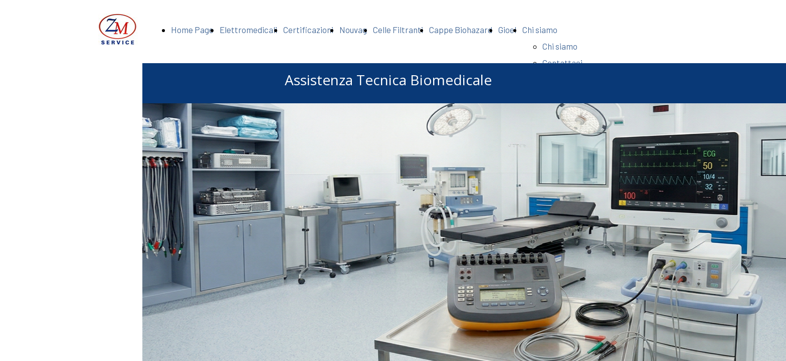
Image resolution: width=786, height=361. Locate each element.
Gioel (507, 30)
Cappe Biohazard (460, 30)
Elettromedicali (248, 30)
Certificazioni (308, 30)
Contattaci (562, 63)
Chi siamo (539, 30)
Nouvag (353, 30)
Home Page (192, 30)
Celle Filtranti (398, 30)
